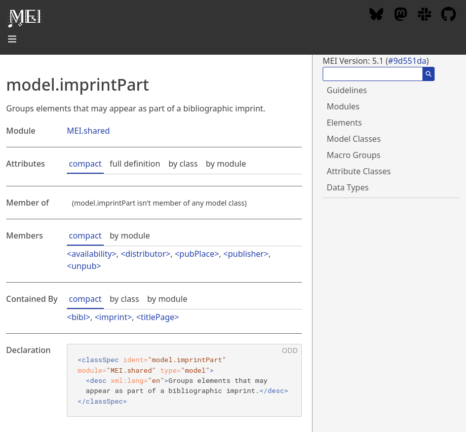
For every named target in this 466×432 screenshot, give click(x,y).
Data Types (348, 187)
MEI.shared (88, 130)
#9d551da (407, 60)
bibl (78, 317)
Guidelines (347, 90)
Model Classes (354, 138)
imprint (113, 317)
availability (91, 253)
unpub (83, 265)
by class (183, 163)
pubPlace (196, 253)
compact (85, 163)
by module (226, 163)
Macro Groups (353, 155)
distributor (145, 253)
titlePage (157, 317)
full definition (135, 163)
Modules (343, 106)
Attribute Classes (359, 171)
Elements (344, 122)
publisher (246, 253)
